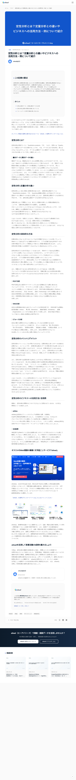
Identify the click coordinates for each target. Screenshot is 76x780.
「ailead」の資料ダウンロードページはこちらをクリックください (32, 497)
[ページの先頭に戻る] (72, 776)
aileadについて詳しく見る (21, 606)
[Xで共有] (59, 620)
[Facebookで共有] (66, 620)
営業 (10, 49)
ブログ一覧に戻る (13, 620)
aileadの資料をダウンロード (28, 641)
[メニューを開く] (72, 2)
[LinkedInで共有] (63, 620)
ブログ (11, 8)
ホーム (6, 8)
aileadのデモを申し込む (49, 641)
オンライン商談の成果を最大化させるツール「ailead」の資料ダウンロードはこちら (37, 134)
